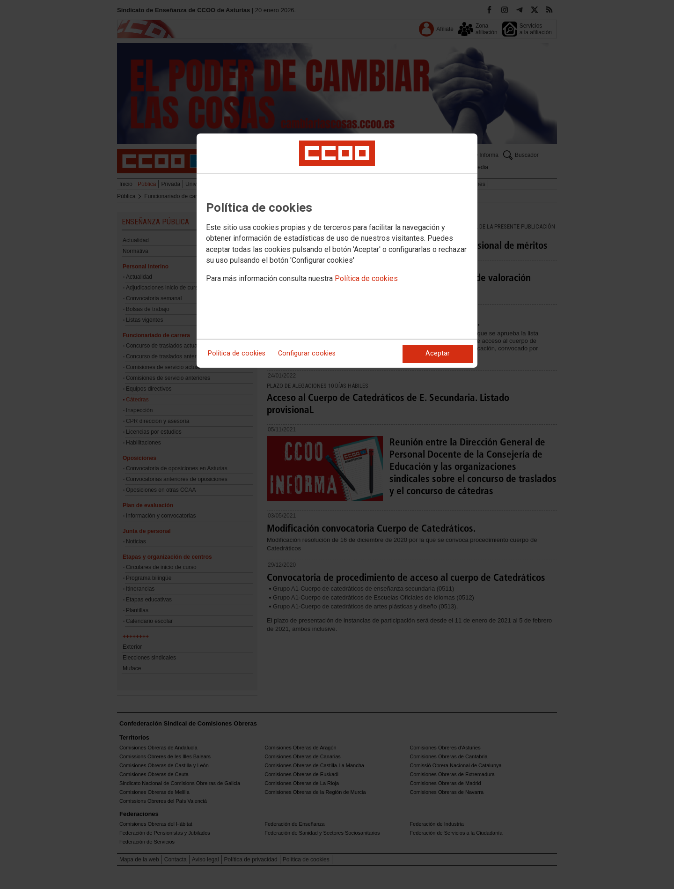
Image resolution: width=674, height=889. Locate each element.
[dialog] (337, 250)
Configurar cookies (307, 353)
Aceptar (437, 353)
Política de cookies (366, 278)
